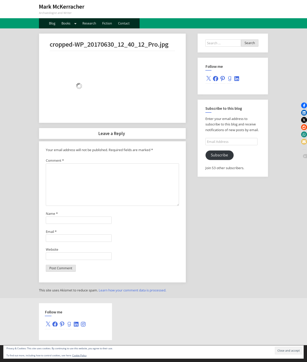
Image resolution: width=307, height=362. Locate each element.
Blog (52, 23)
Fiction (107, 23)
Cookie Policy (79, 355)
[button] (304, 105)
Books (65, 23)
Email (51, 231)
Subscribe (219, 155)
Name (52, 213)
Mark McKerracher (61, 6)
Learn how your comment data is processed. (132, 290)
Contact (124, 23)
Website (52, 249)
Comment (55, 160)
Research (89, 23)
